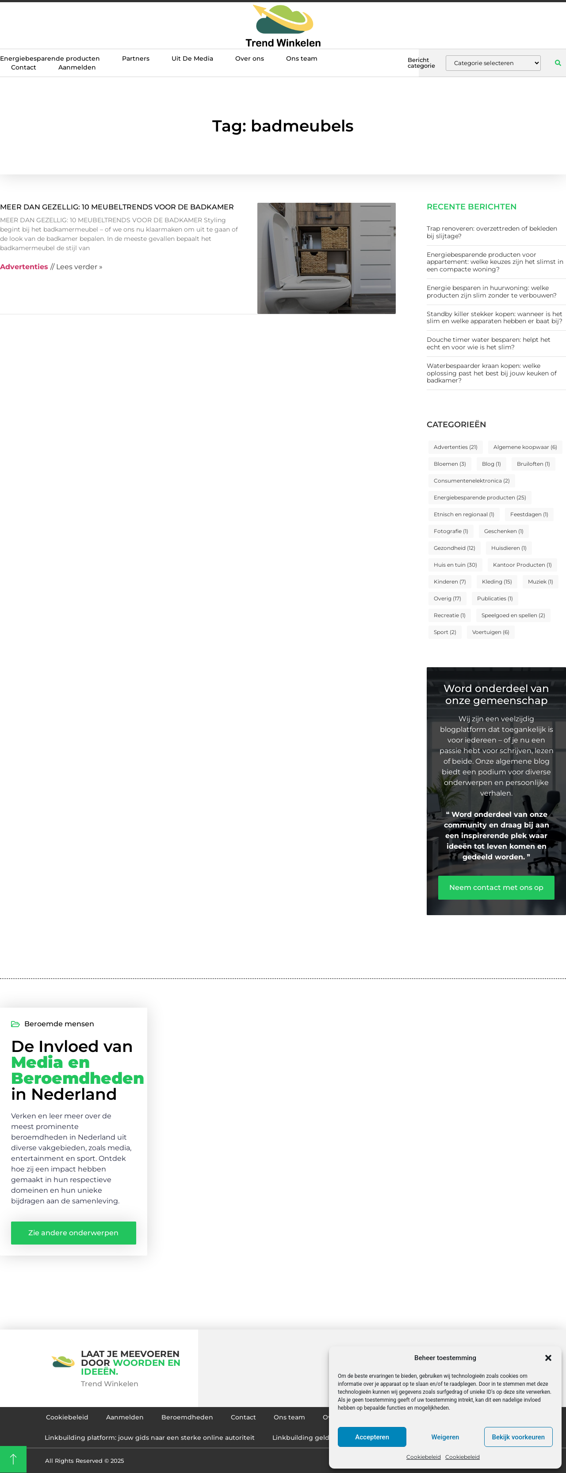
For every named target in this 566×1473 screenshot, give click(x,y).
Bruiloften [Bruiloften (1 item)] (533, 463)
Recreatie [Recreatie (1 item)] (450, 615)
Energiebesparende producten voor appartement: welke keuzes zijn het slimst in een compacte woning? (495, 262)
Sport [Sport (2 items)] (445, 632)
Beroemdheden (187, 1417)
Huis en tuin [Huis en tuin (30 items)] (455, 564)
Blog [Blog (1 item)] (491, 463)
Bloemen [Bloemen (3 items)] (450, 463)
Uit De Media (192, 58)
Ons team (301, 58)
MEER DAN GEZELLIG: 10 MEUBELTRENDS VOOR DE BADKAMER (117, 207)
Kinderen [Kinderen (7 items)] (450, 581)
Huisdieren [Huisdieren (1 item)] (509, 548)
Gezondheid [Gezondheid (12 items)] (454, 548)
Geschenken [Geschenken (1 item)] (504, 531)
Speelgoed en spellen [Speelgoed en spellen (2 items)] (513, 615)
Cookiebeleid (423, 1457)
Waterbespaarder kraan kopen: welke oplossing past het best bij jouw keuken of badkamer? (492, 373)
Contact (23, 67)
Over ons (249, 58)
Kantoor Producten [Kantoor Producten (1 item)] (522, 564)
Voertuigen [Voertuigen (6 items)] (490, 632)
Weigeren (445, 1437)
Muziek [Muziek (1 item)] (540, 581)
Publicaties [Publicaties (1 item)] (495, 598)
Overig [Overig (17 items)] (447, 598)
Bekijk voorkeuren (518, 1437)
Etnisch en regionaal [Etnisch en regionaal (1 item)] (464, 514)
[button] (548, 1357)
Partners (135, 58)
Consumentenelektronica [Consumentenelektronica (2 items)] (472, 480)
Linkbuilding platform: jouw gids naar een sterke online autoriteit (150, 1438)
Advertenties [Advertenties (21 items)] (456, 447)
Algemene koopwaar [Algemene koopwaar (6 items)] (525, 447)
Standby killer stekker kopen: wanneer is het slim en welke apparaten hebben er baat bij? (494, 317)
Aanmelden (77, 67)
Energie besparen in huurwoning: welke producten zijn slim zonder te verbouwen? (492, 291)
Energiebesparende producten (50, 58)
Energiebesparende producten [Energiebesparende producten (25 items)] (480, 497)
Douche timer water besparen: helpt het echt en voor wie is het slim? (489, 343)
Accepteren (372, 1437)
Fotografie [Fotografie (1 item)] (451, 531)
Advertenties (24, 267)
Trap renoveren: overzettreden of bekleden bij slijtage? (492, 232)
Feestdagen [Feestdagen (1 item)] (529, 514)
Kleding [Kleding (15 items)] (497, 581)
